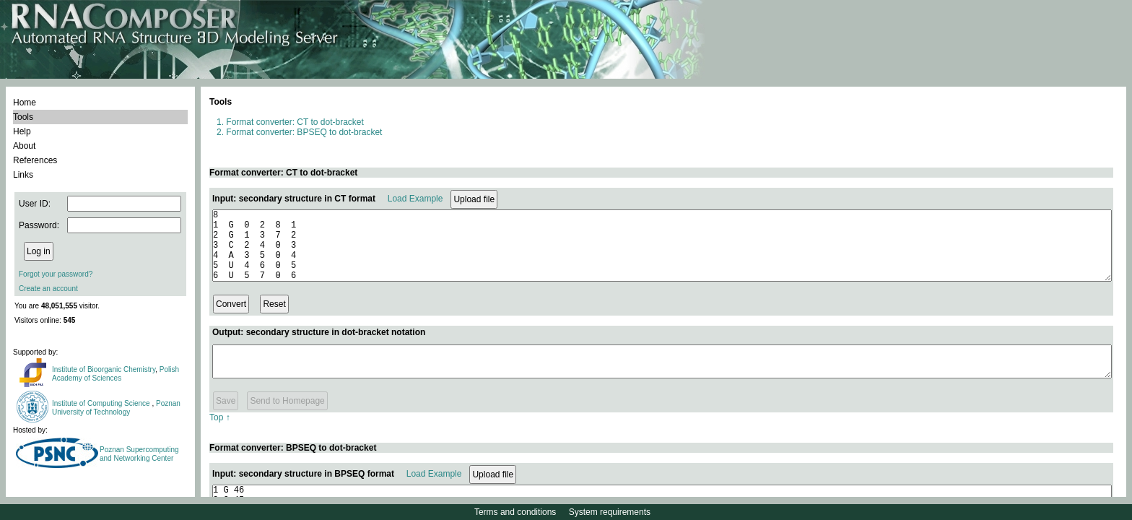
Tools (23, 117)
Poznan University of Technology (116, 407)
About (24, 146)
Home (24, 103)
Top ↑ (219, 433)
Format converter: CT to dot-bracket (295, 122)
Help (22, 131)
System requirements (609, 512)
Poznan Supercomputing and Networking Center (139, 454)
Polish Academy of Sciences (115, 373)
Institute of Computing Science (102, 403)
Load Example (415, 199)
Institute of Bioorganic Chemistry (103, 369)
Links (23, 175)
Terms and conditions (515, 512)
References (35, 160)
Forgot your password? (55, 274)
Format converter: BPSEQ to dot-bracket (304, 132)
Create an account (48, 288)
